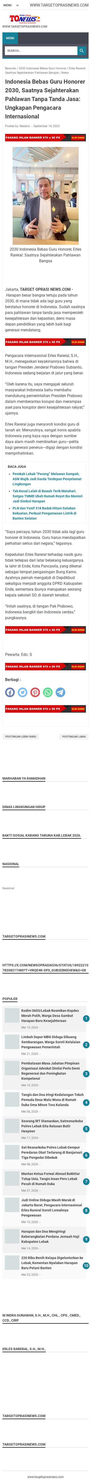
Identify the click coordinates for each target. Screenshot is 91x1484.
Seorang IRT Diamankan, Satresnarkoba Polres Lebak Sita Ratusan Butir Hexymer (52, 1126)
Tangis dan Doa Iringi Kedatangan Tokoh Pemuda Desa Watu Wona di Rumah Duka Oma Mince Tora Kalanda (52, 1100)
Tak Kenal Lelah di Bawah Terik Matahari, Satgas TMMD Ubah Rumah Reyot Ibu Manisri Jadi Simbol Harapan (48, 496)
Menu (10, 38)
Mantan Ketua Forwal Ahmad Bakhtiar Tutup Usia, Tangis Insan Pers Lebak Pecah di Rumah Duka (50, 1179)
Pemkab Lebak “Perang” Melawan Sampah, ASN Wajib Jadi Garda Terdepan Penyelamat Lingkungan (47, 479)
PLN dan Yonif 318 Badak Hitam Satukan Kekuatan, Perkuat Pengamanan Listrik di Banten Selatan (44, 513)
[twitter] (22, 692)
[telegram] (60, 692)
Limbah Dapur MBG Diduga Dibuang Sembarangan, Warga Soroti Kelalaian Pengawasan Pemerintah (50, 1042)
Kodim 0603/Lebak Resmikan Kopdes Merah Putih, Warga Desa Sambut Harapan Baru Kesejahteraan (50, 1016)
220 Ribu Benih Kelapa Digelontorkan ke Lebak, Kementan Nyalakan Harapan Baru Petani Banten (52, 1263)
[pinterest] (35, 692)
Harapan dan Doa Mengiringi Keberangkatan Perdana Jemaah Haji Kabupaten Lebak (50, 1237)
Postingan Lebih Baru (20, 736)
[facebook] (10, 692)
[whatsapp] (48, 692)
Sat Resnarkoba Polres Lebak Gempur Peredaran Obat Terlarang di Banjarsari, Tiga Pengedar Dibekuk (52, 1152)
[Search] (41, 50)
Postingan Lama (74, 736)
